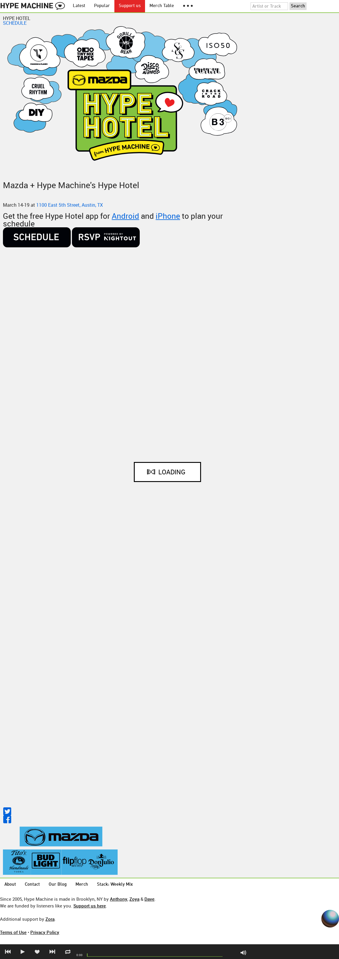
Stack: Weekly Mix (115, 884)
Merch (81, 884)
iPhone (168, 216)
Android (125, 216)
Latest (79, 6)
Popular (102, 6)
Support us (130, 6)
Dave (149, 899)
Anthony (118, 899)
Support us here (89, 906)
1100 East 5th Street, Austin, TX (69, 205)
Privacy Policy (44, 932)
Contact (32, 884)
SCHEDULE (15, 23)
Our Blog (58, 884)
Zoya (134, 899)
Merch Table (161, 6)
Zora (50, 919)
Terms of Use (13, 932)
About (10, 884)
